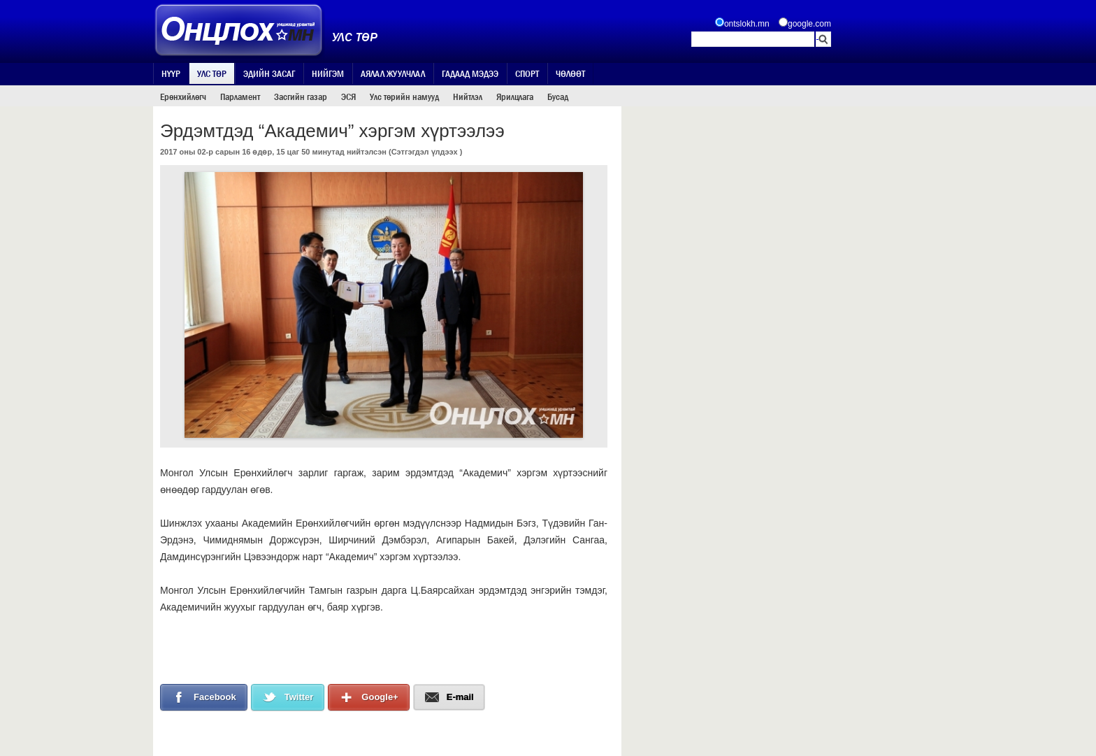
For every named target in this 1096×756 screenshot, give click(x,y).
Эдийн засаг (269, 73)
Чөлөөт (570, 73)
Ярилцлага (514, 96)
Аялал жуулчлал (393, 73)
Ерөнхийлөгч (183, 96)
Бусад (557, 96)
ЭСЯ (348, 96)
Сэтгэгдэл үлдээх (424, 152)
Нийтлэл (467, 96)
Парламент (240, 96)
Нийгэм (328, 73)
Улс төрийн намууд (404, 96)
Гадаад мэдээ (470, 73)
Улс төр (211, 73)
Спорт (527, 73)
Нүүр (170, 73)
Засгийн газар (300, 96)
